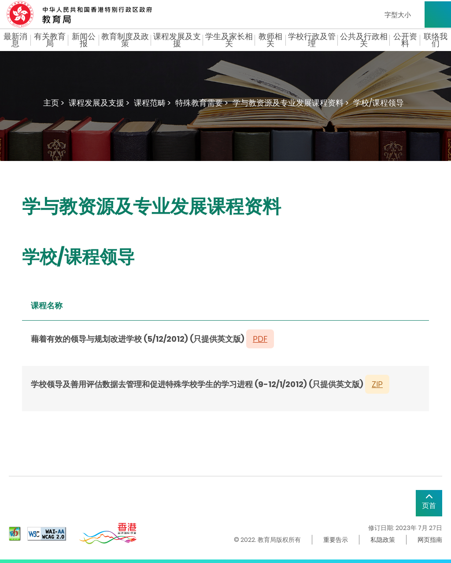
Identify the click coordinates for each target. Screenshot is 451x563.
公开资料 (405, 40)
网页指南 (430, 539)
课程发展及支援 (177, 40)
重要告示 (335, 539)
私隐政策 (382, 539)
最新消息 (15, 40)
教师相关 (270, 40)
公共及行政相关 (364, 40)
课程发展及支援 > (99, 102)
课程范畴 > (152, 102)
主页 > (53, 102)
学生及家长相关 (229, 40)
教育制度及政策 (125, 40)
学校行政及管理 (312, 40)
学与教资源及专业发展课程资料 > (291, 102)
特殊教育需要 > (201, 102)
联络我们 (435, 40)
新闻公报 (84, 40)
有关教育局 (50, 40)
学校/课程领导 (378, 102)
